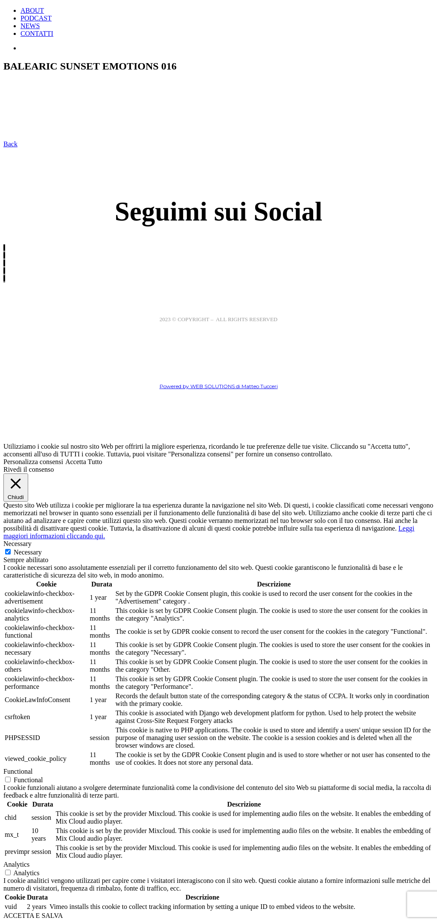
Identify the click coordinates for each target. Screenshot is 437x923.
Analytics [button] (16, 864)
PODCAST (36, 18)
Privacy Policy (242, 326)
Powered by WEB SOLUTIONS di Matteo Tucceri (219, 386)
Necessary (28, 552)
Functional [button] (17, 771)
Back (10, 144)
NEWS (30, 25)
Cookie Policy (193, 326)
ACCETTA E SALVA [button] (33, 915)
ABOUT (32, 10)
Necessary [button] (17, 543)
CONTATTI (36, 33)
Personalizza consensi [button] (33, 461)
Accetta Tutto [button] (83, 461)
